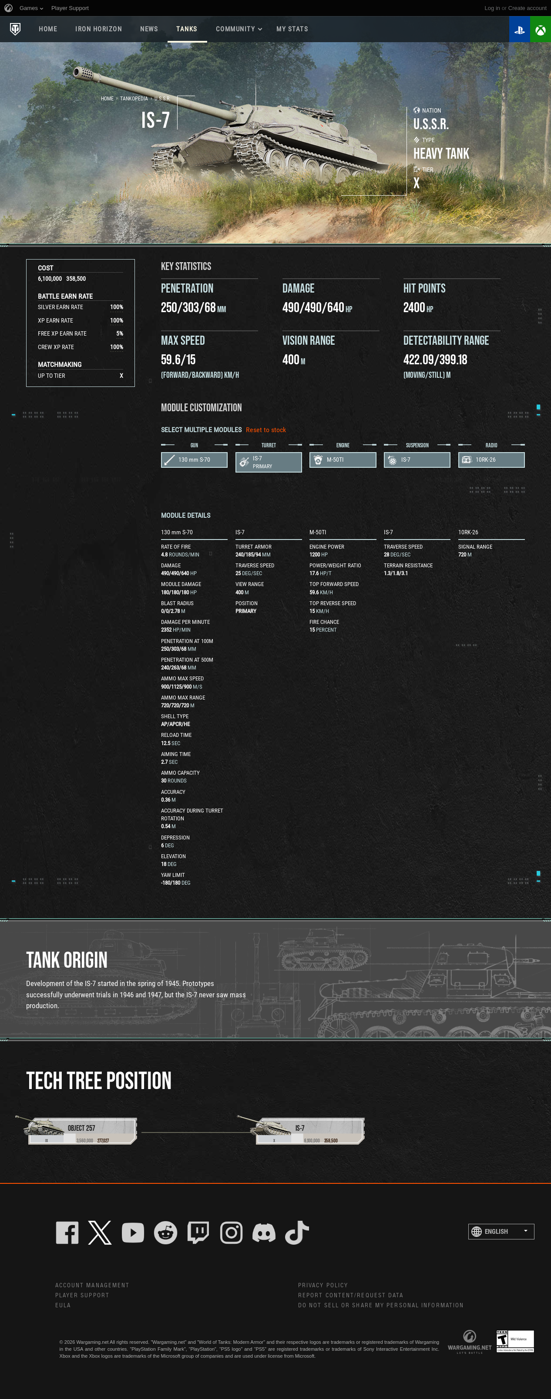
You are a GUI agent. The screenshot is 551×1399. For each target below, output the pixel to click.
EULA (63, 1305)
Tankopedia (134, 99)
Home (48, 29)
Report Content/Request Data (351, 1295)
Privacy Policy (323, 1285)
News (149, 29)
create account (527, 8)
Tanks (187, 29)
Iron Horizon (98, 29)
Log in (492, 8)
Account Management (92, 1285)
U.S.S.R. (163, 99)
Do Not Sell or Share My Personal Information (381, 1305)
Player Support (82, 1295)
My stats (292, 29)
